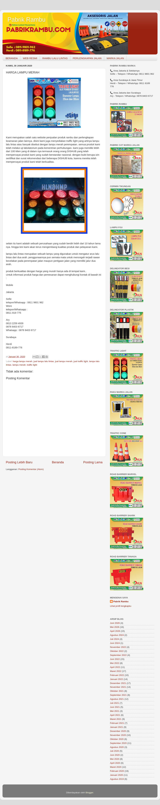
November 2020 (118, 735)
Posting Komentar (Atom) (31, 469)
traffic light (32, 365)
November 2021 (118, 687)
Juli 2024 (114, 639)
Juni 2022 (115, 659)
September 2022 (118, 655)
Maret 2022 (115, 671)
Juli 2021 (114, 703)
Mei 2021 (114, 711)
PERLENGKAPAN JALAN (87, 58)
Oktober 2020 (117, 739)
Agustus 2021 (117, 699)
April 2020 (115, 763)
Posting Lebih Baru (19, 462)
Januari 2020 (116, 775)
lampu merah (19, 365)
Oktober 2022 (117, 651)
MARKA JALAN (115, 58)
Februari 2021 (117, 723)
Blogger (89, 792)
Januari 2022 (116, 679)
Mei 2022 (114, 663)
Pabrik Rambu (27, 19)
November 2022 (118, 647)
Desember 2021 (118, 683)
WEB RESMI (30, 58)
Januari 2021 (116, 727)
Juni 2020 (115, 755)
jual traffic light (81, 361)
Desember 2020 (118, 731)
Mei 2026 (114, 627)
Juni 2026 (115, 623)
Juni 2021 (115, 707)
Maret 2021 (115, 719)
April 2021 (115, 715)
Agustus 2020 (117, 747)
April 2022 (115, 667)
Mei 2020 (114, 759)
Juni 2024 (115, 643)
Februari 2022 (117, 675)
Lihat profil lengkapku (120, 606)
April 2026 (115, 631)
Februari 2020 (117, 771)
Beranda (58, 462)
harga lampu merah (22, 361)
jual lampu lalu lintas (44, 361)
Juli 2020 (114, 751)
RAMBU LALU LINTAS (55, 58)
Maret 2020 (115, 767)
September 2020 (118, 743)
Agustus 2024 (117, 635)
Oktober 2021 (117, 691)
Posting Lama (92, 462)
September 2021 (118, 695)
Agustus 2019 (117, 779)
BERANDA (12, 58)
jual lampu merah (63, 361)
